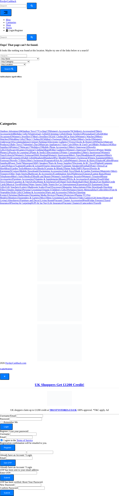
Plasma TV (81, 195)
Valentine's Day (31, 144)
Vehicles (72, 192)
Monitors (13, 197)
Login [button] (29, 455)
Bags (48, 150)
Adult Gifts (29, 158)
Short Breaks (90, 182)
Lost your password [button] (19, 431)
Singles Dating (15, 189)
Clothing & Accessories (34, 192)
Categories (11, 22)
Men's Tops (76, 155)
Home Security (75, 176)
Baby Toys (17, 144)
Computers (100, 155)
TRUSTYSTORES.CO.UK (63, 410)
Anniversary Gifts (39, 134)
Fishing (25, 184)
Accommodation (22, 142)
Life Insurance (55, 203)
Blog (8, 19)
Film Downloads (95, 187)
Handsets (49, 158)
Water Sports (35, 184)
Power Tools (15, 163)
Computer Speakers (72, 166)
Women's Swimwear (78, 158)
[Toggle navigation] (5, 12)
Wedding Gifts (18, 139)
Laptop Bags (98, 174)
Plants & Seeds (38, 152)
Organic (46, 189)
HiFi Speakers (41, 163)
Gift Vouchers (13, 187)
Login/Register (14, 30)
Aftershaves (14, 200)
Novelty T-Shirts (18, 160)
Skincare (25, 147)
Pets (85, 200)
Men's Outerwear (78, 147)
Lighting (93, 179)
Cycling (44, 131)
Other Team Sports (18, 174)
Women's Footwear (25, 155)
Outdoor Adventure (11, 131)
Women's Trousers (92, 176)
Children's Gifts (59, 189)
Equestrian (82, 184)
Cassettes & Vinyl (22, 182)
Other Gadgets (59, 150)
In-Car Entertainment (66, 184)
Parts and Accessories (57, 192)
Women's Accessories (61, 131)
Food (101, 179)
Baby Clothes (71, 139)
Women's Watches (87, 136)
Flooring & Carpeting (21, 203)
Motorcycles (31, 168)
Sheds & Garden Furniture (88, 171)
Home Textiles (74, 134)
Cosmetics (17, 158)
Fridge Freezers (96, 200)
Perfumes (72, 189)
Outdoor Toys (30, 131)
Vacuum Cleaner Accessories (68, 200)
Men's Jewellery (42, 136)
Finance (100, 160)
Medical (28, 176)
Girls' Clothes (58, 136)
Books (41, 168)
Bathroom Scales (37, 187)
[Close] (4, 376)
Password (4, 419)
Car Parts (71, 136)
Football (86, 166)
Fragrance (50, 160)
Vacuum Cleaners (72, 203)
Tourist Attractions (52, 166)
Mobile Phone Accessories (56, 147)
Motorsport (28, 163)
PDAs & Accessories (77, 179)
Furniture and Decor (30, 200)
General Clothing (36, 150)
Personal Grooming (32, 189)
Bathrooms (24, 195)
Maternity (106, 171)
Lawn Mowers (70, 197)
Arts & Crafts (62, 160)
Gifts (35, 182)
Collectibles (103, 189)
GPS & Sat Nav (40, 203)
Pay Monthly (61, 158)
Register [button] (4, 431)
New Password (7, 485)
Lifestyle (10, 155)
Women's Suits (59, 176)
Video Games (85, 197)
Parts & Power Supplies (61, 163)
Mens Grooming (54, 197)
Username (5, 434)
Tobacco (11, 166)
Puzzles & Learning (19, 152)
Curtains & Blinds (54, 168)
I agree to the (18, 440)
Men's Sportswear (92, 152)
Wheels (100, 142)
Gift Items (97, 197)
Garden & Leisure (34, 166)
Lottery (24, 187)
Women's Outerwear (77, 150)
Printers (15, 147)
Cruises (16, 171)
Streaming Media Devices (43, 195)
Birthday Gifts (22, 134)
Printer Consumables (72, 152)
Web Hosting (42, 155)
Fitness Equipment (98, 158)
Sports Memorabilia (87, 189)
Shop (8, 25)
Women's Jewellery (22, 136)
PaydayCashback (8, 1)
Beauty (63, 179)
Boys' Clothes (34, 139)
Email (3, 437)
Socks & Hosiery (86, 142)
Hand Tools (67, 182)
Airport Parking (40, 142)
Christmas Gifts (58, 134)
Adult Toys (69, 171)
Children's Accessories (84, 131)
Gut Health (103, 182)
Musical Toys (14, 184)
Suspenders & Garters (29, 197)
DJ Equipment (95, 184)
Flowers (92, 150)
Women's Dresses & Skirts (83, 160)
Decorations (54, 152)
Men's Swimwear (36, 160)
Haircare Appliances (51, 144)
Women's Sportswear (58, 155)
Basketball (78, 182)
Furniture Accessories (23, 179)
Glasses (87, 174)
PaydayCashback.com (15, 363)
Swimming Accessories (51, 171)
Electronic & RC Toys (84, 163)
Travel (97, 203)
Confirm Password (9, 488)
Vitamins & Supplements (47, 179)
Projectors (69, 195)
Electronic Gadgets (59, 142)
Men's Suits (18, 176)
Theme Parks (70, 168)
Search (8, 69)
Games (22, 150)
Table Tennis (49, 184)
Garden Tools (18, 168)
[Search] (13, 37)
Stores (9, 27)
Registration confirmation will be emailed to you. (23, 443)
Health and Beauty (42, 176)
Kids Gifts (16, 192)
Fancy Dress (97, 166)
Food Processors (54, 187)
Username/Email (8, 416)
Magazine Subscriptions (75, 187)
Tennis (9, 182)
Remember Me (11, 422)
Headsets (40, 158)
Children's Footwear (53, 139)
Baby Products (102, 144)
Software (12, 150)
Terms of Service (25, 440)
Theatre (60, 195)
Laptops (20, 166)
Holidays (36, 147)
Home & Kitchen (46, 182)
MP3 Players (84, 168)
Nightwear (77, 174)
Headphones (88, 155)
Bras (8, 168)
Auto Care (68, 144)
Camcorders (87, 203)
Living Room (47, 200)
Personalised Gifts (93, 134)
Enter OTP (5, 472)
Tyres (73, 142)
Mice (43, 197)
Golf (58, 182)
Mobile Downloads (29, 171)
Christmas (13, 195)
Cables (108, 160)
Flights (99, 163)
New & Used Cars (84, 144)
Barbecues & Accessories (41, 174)
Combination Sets (63, 174)
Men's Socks (86, 139)
